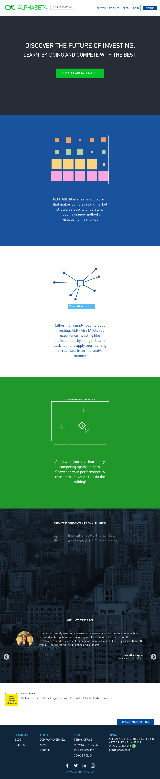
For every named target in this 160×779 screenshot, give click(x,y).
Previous (6, 657)
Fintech (101, 8)
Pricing (19, 745)
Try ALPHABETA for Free (80, 73)
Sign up (150, 8)
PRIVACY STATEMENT (87, 745)
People (45, 750)
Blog (125, 8)
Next (153, 657)
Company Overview (52, 739)
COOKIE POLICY (83, 755)
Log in (135, 8)
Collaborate (62, 7)
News (43, 745)
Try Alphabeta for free (135, 721)
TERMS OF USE (83, 739)
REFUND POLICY (84, 750)
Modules (114, 8)
